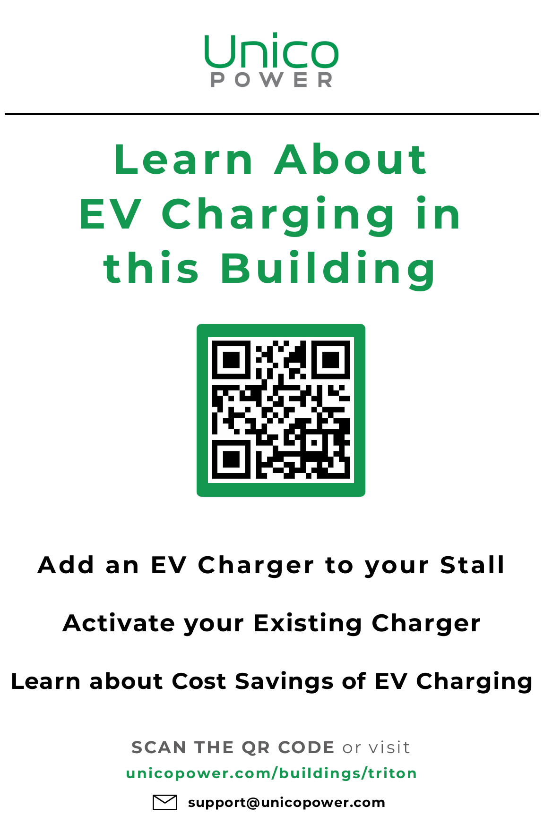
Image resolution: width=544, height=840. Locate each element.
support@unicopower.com (287, 802)
